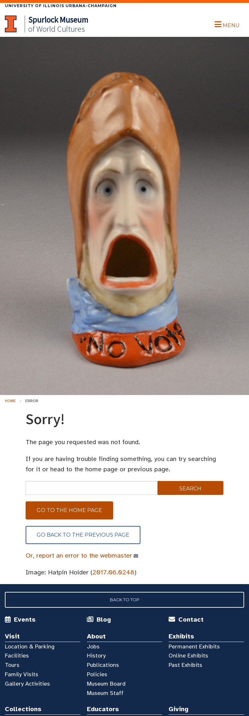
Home (10, 401)
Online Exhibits (188, 655)
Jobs (93, 646)
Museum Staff (105, 693)
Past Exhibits (185, 664)
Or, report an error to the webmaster (79, 555)
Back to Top (124, 599)
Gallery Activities (27, 683)
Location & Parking (29, 646)
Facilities (17, 655)
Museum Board (106, 683)
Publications (103, 664)
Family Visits (21, 674)
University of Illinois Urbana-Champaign (61, 5)
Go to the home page (69, 510)
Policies (97, 674)
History (96, 655)
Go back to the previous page (83, 535)
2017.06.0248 (113, 572)
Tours (12, 664)
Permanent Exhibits (194, 646)
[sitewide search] (92, 488)
